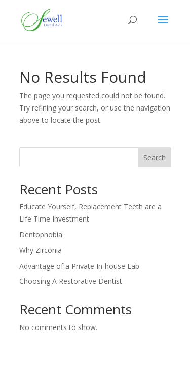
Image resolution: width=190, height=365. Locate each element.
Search (154, 157)
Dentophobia (40, 234)
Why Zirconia (40, 250)
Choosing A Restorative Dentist (70, 281)
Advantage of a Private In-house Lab (79, 266)
